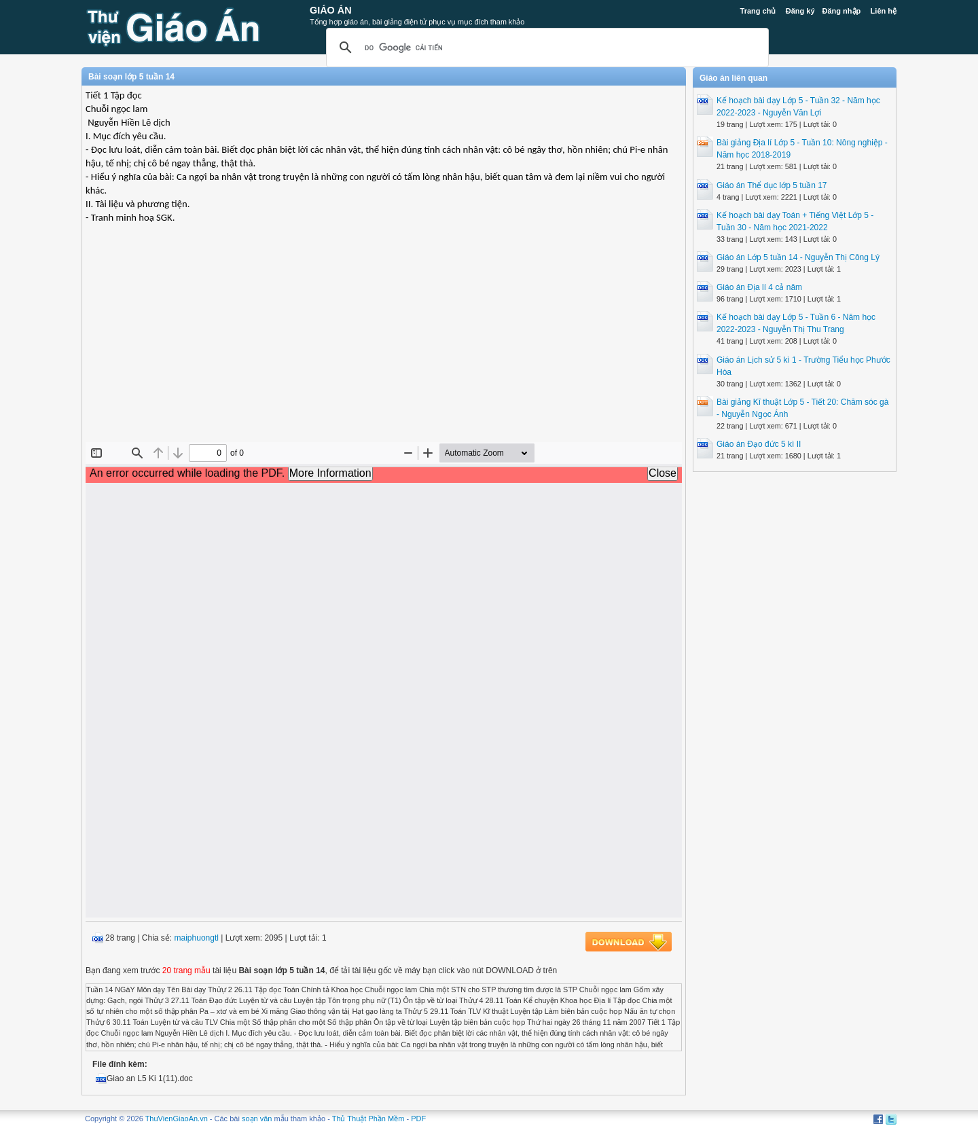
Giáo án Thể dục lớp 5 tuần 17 (772, 185)
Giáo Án (331, 10)
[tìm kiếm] (545, 47)
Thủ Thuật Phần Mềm (368, 1118)
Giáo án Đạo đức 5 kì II (759, 444)
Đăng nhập (841, 11)
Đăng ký (800, 11)
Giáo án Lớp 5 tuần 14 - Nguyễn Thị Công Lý (798, 257)
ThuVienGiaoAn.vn (176, 1118)
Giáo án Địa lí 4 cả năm (759, 287)
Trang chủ (758, 11)
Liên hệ (883, 11)
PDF (418, 1118)
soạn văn (257, 1118)
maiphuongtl (197, 938)
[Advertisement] (384, 344)
